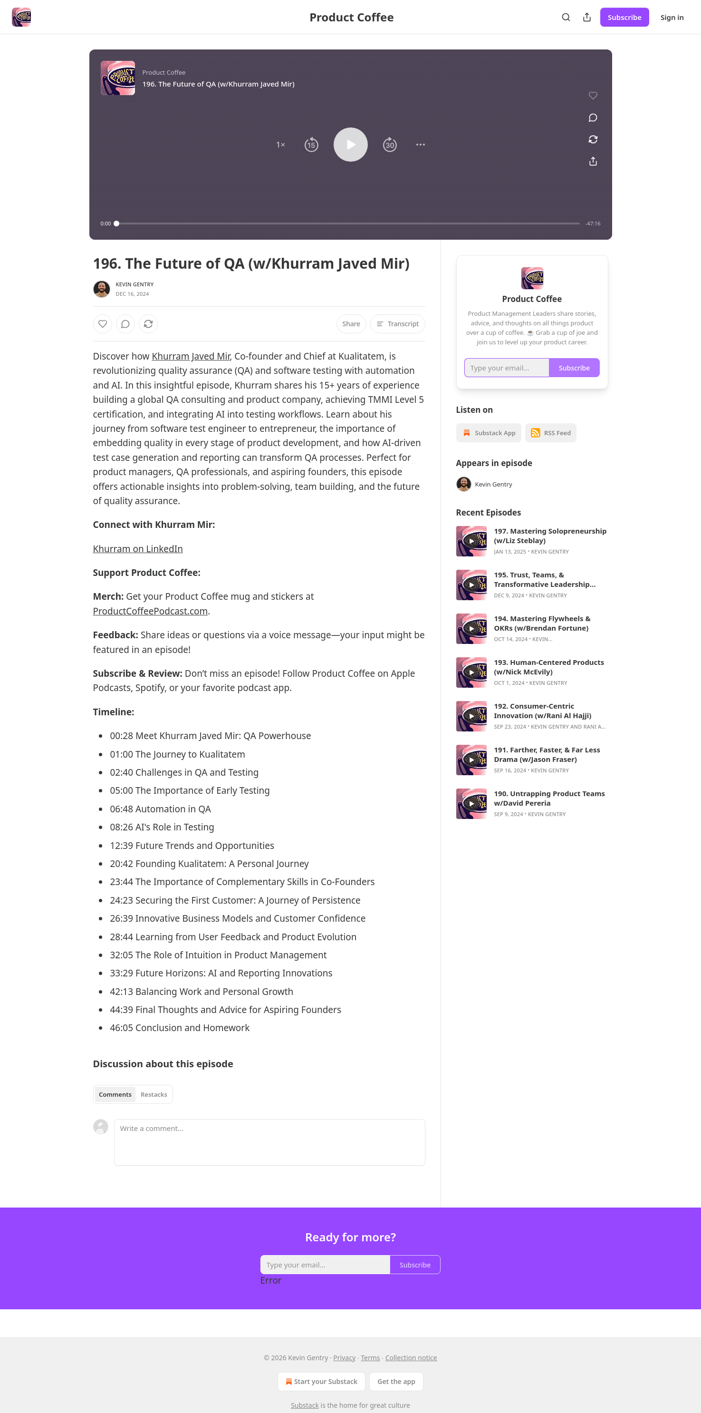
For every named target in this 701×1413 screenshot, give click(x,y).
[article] (532, 554)
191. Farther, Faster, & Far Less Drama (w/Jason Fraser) (547, 766)
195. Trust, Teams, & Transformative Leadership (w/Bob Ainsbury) (542, 591)
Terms (370, 1357)
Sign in (672, 17)
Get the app (396, 1381)
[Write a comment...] (269, 1142)
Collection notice (411, 1357)
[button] (280, 144)
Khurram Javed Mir (191, 356)
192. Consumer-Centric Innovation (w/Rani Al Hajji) (543, 722)
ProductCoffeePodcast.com (150, 611)
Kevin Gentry (135, 284)
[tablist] (133, 1094)
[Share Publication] (586, 17)
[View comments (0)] (593, 117)
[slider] (348, 223)
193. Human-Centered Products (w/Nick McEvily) (549, 679)
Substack (305, 1405)
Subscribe (625, 17)
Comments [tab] (115, 1094)
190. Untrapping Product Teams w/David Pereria (549, 810)
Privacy (344, 1357)
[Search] (566, 17)
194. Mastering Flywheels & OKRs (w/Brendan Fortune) (542, 635)
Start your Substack (320, 1381)
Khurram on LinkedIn (138, 549)
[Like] (102, 323)
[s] (471, 553)
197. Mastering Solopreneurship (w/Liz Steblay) (550, 547)
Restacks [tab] (154, 1094)
